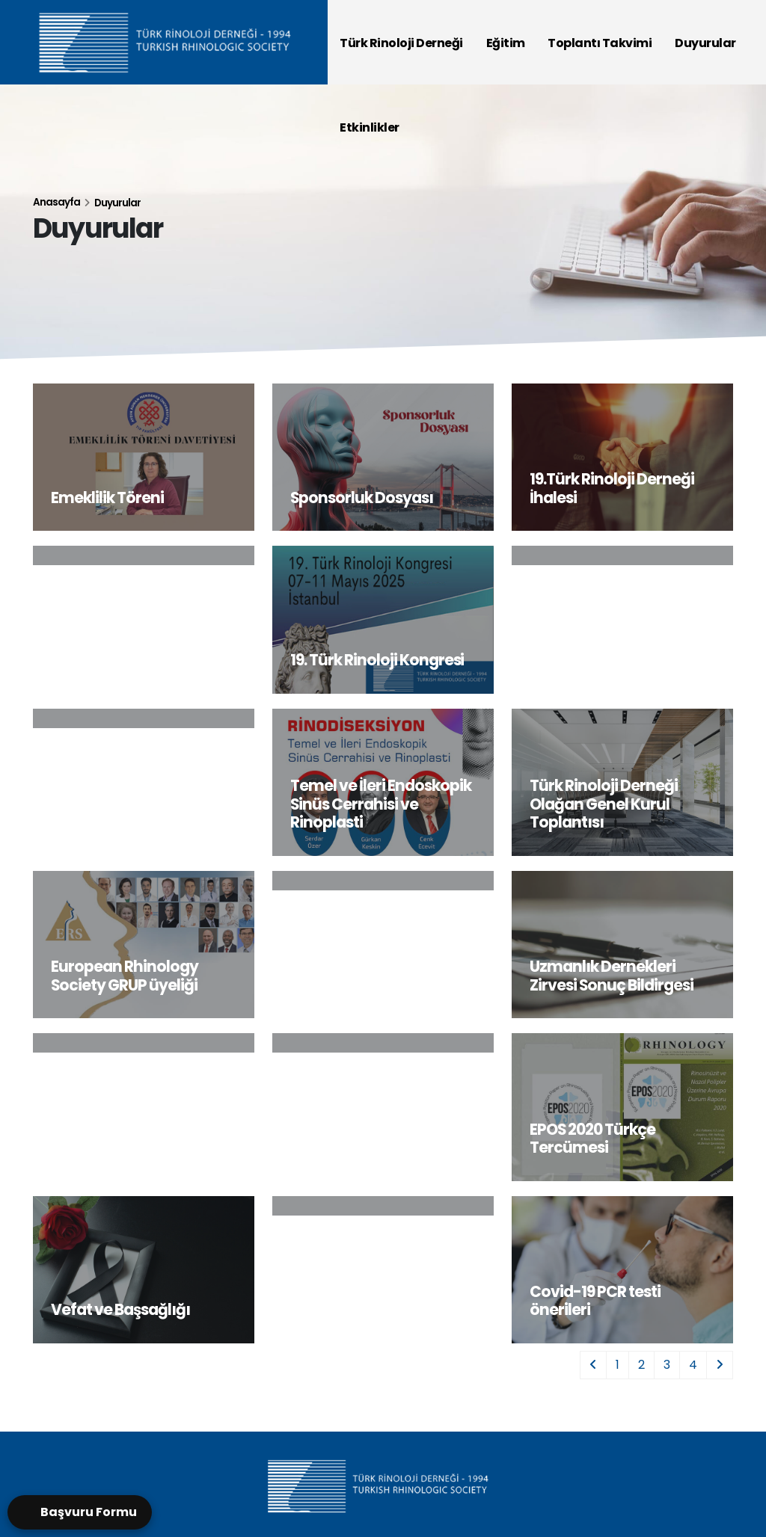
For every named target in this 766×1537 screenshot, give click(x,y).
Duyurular (705, 43)
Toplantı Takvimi (600, 43)
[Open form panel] (79, 1512)
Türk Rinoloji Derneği (401, 43)
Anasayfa (56, 202)
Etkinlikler (369, 127)
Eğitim (505, 43)
